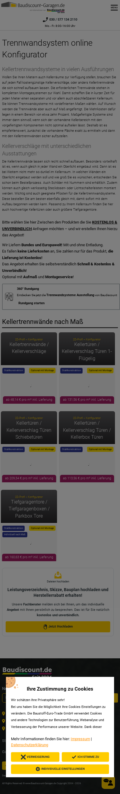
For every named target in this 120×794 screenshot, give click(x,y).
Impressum (80, 739)
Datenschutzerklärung (29, 745)
